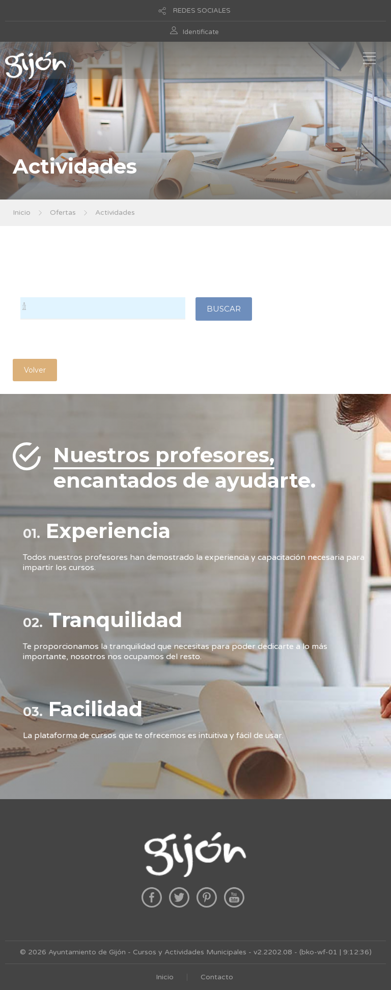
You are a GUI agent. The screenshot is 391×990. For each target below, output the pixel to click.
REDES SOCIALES (202, 11)
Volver (35, 370)
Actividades (115, 212)
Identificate (201, 32)
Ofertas (63, 212)
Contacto (217, 977)
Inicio (22, 212)
